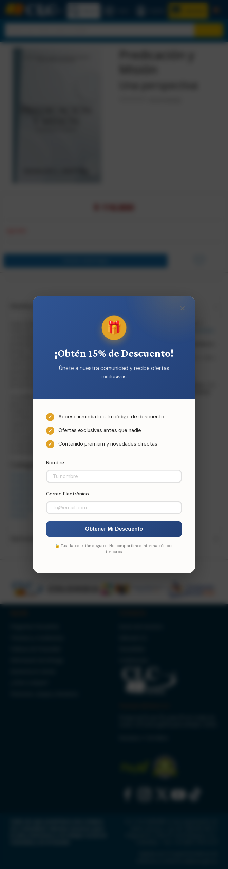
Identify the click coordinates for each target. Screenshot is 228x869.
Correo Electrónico (67, 494)
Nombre (55, 462)
